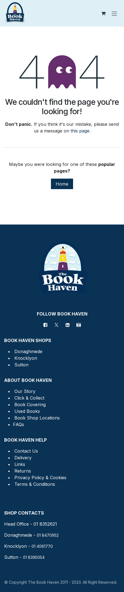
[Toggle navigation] (114, 13)
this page (80, 131)
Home (62, 184)
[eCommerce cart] (103, 13)
